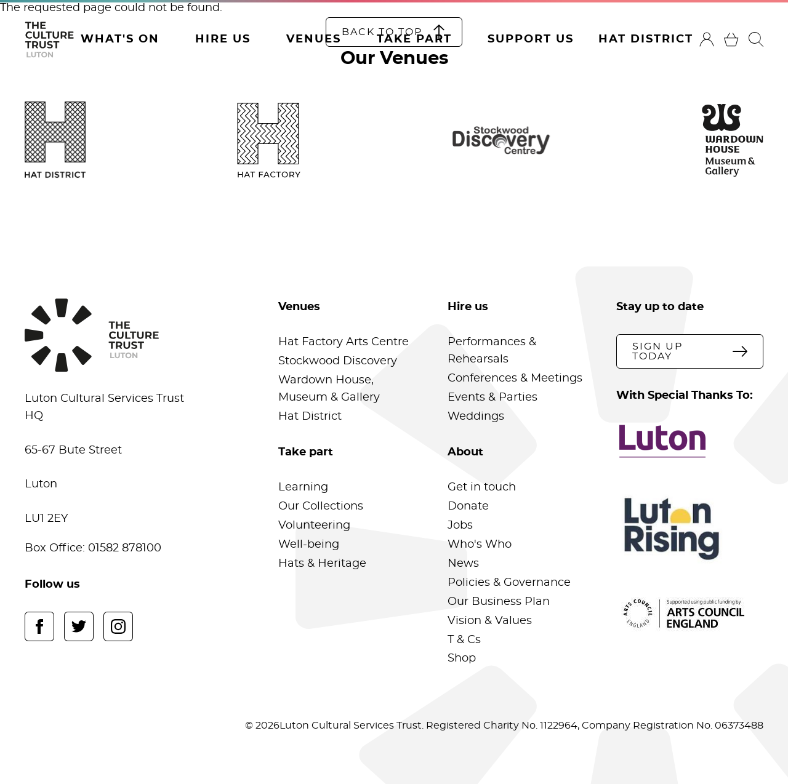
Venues (313, 39)
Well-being (308, 544)
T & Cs (464, 640)
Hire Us (223, 39)
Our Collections (320, 506)
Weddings (476, 416)
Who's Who (480, 544)
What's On (120, 39)
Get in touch (482, 487)
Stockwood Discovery (337, 361)
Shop (462, 658)
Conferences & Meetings (515, 378)
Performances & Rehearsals (492, 351)
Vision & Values (490, 620)
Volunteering (314, 525)
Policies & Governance (509, 582)
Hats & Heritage (322, 563)
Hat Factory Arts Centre (343, 342)
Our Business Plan (499, 601)
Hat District (645, 39)
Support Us (531, 39)
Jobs (460, 525)
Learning (303, 487)
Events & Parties (492, 397)
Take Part (414, 39)
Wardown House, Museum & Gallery (329, 389)
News (463, 563)
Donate (468, 506)
